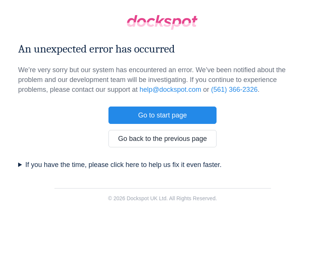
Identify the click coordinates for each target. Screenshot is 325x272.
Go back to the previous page (162, 138)
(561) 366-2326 (234, 89)
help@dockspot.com (170, 89)
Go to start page (162, 115)
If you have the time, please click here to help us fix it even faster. (123, 164)
